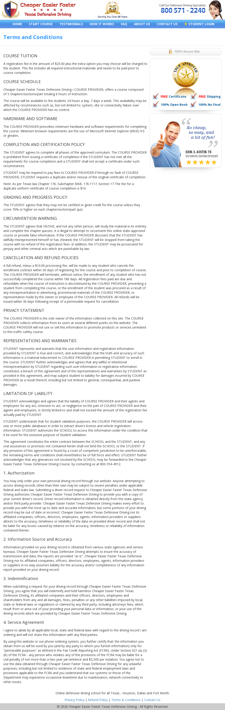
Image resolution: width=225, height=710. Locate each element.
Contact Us (152, 700)
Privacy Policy (74, 700)
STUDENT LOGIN (199, 24)
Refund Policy (98, 700)
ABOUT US (142, 24)
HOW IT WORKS (102, 24)
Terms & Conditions (126, 700)
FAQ (124, 24)
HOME (17, 24)
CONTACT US (167, 24)
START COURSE (41, 24)
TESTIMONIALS (71, 24)
